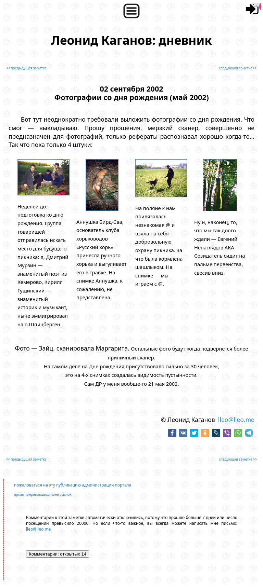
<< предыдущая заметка (26, 68)
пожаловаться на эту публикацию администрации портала (72, 485)
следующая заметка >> (238, 68)
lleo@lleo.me (236, 419)
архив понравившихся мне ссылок (43, 494)
